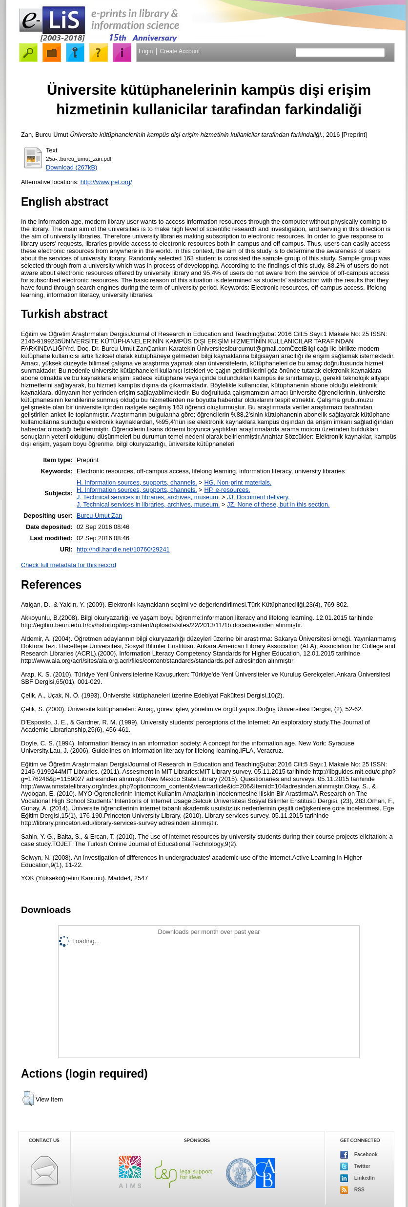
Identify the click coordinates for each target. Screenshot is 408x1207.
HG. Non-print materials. (237, 482)
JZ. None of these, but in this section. (278, 504)
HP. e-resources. (227, 489)
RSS (352, 1190)
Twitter (355, 1166)
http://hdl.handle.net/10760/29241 (123, 549)
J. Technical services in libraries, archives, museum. (148, 497)
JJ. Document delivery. (258, 497)
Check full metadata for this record (68, 565)
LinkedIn (357, 1178)
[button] (28, 1098)
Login (146, 51)
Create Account (180, 51)
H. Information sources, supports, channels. (137, 482)
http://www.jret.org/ (106, 182)
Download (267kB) (71, 167)
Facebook (359, 1155)
